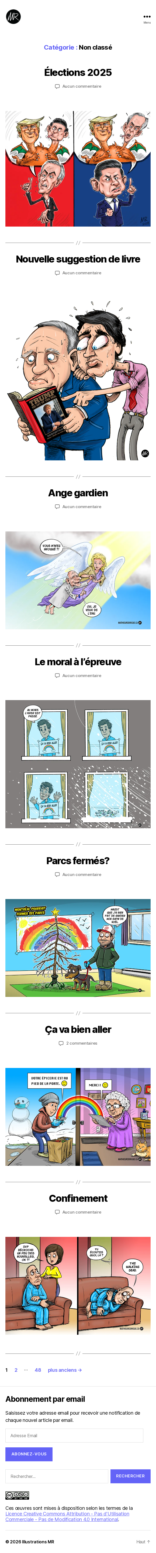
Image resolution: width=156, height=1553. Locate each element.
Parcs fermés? (78, 861)
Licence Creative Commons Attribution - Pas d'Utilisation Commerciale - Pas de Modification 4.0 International (67, 1516)
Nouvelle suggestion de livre (78, 259)
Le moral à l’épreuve (78, 662)
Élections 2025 (78, 72)
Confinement (78, 1198)
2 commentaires (81, 1043)
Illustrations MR (38, 1541)
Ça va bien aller (78, 1029)
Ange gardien (78, 493)
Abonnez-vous (29, 1453)
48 (38, 1370)
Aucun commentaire (82, 86)
